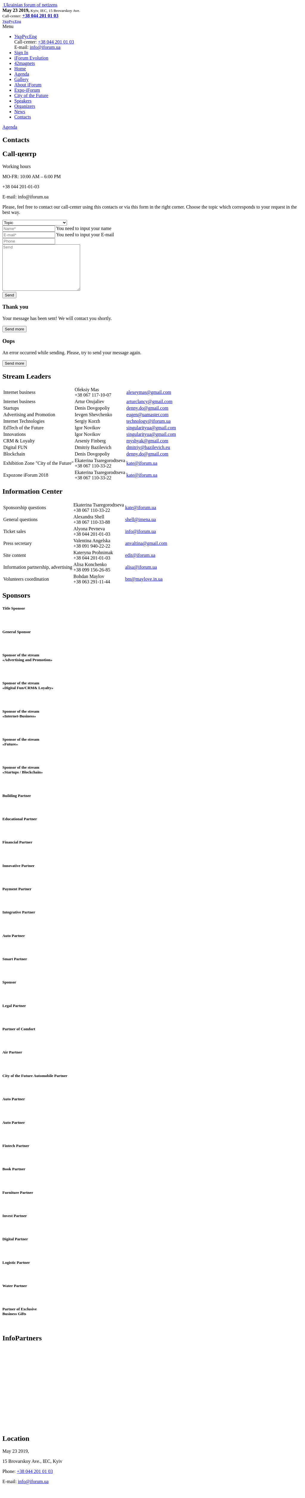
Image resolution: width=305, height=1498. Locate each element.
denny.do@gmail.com (147, 416)
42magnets (24, 63)
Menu (7, 26)
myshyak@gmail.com (147, 449)
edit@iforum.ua (140, 564)
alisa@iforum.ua (141, 576)
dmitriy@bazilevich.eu (148, 456)
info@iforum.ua (45, 47)
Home (20, 68)
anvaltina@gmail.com (146, 552)
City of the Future (31, 95)
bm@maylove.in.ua (144, 588)
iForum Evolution (31, 57)
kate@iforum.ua (141, 472)
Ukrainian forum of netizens (29, 4)
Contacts (22, 116)
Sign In (21, 52)
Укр (18, 36)
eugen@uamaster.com (147, 423)
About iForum (27, 84)
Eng (33, 36)
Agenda (21, 74)
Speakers (23, 100)
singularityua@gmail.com (151, 436)
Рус (25, 36)
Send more (14, 338)
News (19, 111)
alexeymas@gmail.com (148, 401)
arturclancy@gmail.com (149, 410)
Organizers (24, 106)
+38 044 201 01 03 (56, 41)
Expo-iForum (27, 90)
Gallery (21, 79)
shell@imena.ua (140, 528)
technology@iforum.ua (148, 430)
